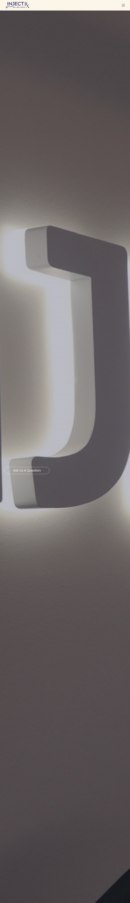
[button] (122, 5)
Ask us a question (27, 470)
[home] (18, 5)
